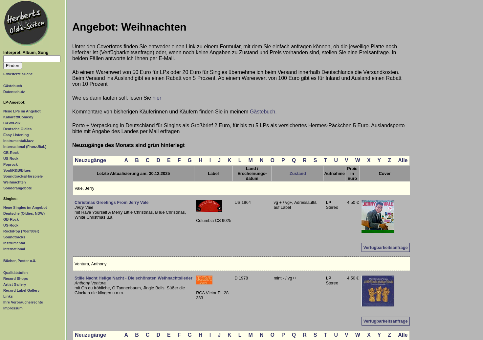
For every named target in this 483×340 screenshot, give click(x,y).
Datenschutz (14, 92)
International (14, 249)
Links (8, 296)
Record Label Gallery (21, 290)
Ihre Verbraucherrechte (23, 302)
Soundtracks (14, 237)
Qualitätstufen (15, 273)
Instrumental (14, 243)
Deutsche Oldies (17, 129)
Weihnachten (14, 182)
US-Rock (10, 158)
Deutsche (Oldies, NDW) (24, 213)
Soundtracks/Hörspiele (23, 176)
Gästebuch (12, 86)
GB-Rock (11, 153)
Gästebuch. (263, 111)
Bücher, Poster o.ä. (19, 261)
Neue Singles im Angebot (25, 207)
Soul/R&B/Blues (17, 170)
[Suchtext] (31, 58)
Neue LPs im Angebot (22, 111)
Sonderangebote (17, 188)
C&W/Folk (11, 123)
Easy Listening (16, 135)
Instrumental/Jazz (18, 141)
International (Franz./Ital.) (24, 147)
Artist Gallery (14, 284)
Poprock (10, 164)
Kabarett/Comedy (18, 117)
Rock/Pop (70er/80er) (21, 231)
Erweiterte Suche (18, 74)
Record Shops (15, 278)
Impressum (13, 308)
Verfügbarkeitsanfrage (385, 247)
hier (157, 98)
